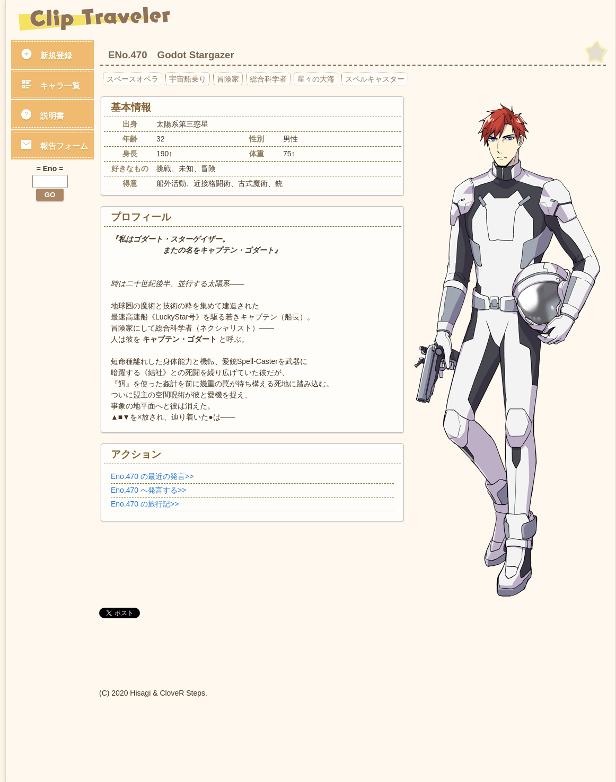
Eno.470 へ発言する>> (148, 490)
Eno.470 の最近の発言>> (152, 476)
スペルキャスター (374, 79)
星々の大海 (316, 79)
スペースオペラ (133, 79)
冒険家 (228, 79)
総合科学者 (268, 79)
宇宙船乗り (187, 79)
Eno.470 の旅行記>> (145, 504)
